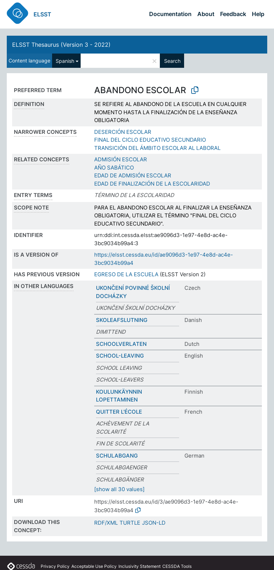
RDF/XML (106, 522)
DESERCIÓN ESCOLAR (122, 131)
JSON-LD (154, 522)
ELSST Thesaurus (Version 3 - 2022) (61, 44)
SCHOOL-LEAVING (120, 355)
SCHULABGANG (117, 455)
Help (258, 13)
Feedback (233, 13)
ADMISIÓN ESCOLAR (120, 159)
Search (172, 61)
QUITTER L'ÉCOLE (119, 411)
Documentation (170, 13)
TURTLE (130, 522)
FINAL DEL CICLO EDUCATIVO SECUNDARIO (150, 139)
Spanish (65, 61)
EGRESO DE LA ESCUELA (126, 274)
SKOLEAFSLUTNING (121, 320)
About (205, 13)
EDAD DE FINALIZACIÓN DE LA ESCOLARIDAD (152, 183)
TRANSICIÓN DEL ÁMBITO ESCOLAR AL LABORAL (157, 148)
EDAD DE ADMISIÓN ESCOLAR (132, 175)
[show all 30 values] (119, 489)
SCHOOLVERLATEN (121, 344)
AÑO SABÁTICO (114, 167)
